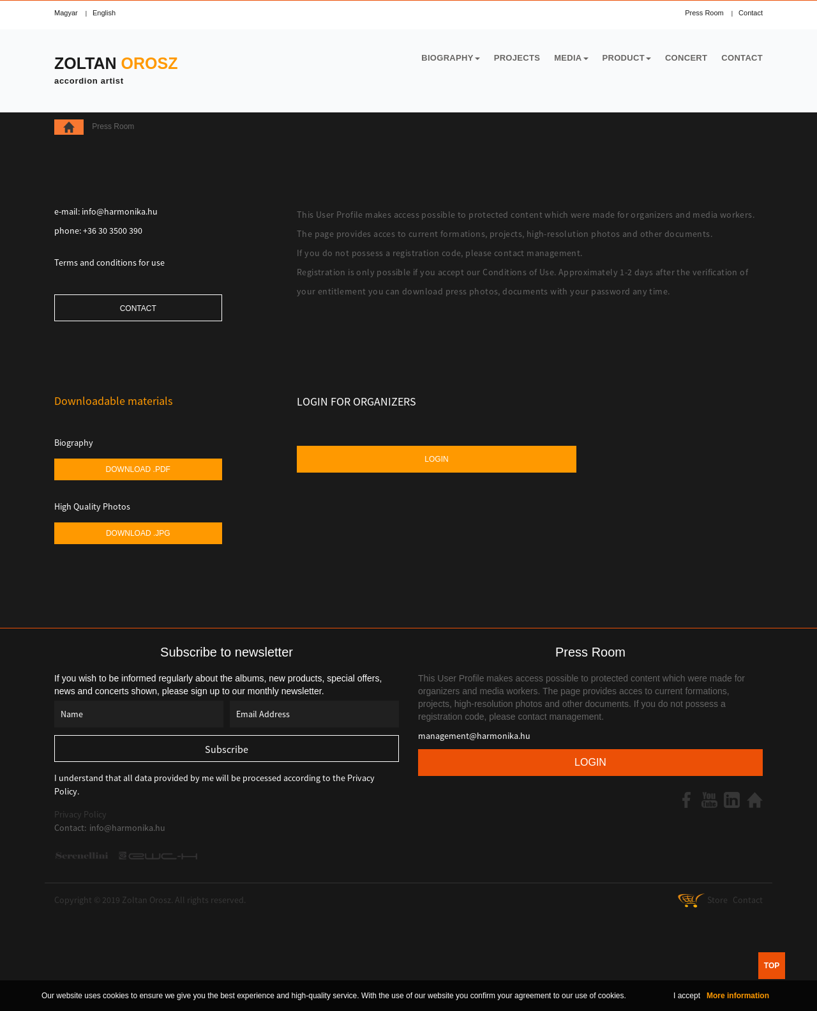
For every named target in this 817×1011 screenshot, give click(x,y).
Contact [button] (138, 308)
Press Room (704, 13)
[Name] (138, 714)
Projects (517, 58)
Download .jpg (138, 533)
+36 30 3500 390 (112, 230)
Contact (750, 13)
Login (436, 459)
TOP (771, 965)
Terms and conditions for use (109, 262)
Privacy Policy (80, 814)
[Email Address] (314, 714)
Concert (686, 58)
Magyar (66, 13)
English (104, 13)
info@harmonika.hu (120, 211)
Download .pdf (138, 469)
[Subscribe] (226, 748)
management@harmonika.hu (474, 735)
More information (738, 995)
